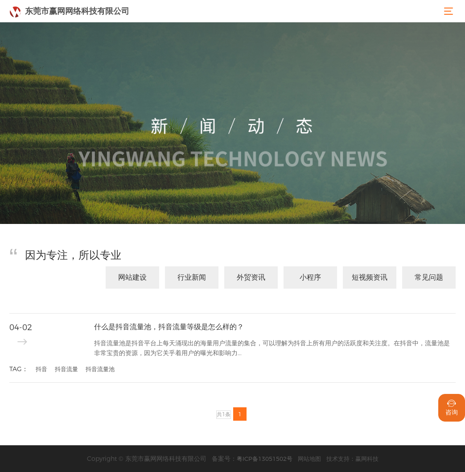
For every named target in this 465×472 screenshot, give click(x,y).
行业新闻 (191, 277)
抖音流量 (66, 369)
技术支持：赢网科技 (352, 458)
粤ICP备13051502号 (264, 458)
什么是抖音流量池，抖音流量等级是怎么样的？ (169, 327)
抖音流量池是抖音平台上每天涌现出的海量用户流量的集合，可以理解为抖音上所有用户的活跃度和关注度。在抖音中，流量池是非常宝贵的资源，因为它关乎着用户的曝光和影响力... (272, 348)
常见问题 (429, 277)
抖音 (41, 369)
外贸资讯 (251, 277)
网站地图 (309, 458)
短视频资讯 (369, 277)
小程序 (310, 277)
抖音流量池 (100, 369)
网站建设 (132, 277)
